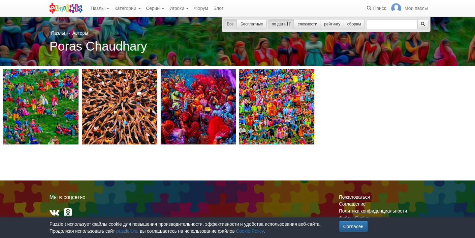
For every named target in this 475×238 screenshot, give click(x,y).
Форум (201, 8)
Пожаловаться (354, 197)
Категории (127, 8)
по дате (281, 24)
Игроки (179, 8)
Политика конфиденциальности (373, 211)
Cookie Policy (250, 231)
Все (230, 24)
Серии (155, 8)
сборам (354, 24)
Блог (218, 8)
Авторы (80, 33)
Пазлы (100, 8)
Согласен (353, 226)
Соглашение (352, 204)
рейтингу (332, 24)
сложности (307, 24)
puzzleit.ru (126, 231)
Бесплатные (251, 24)
